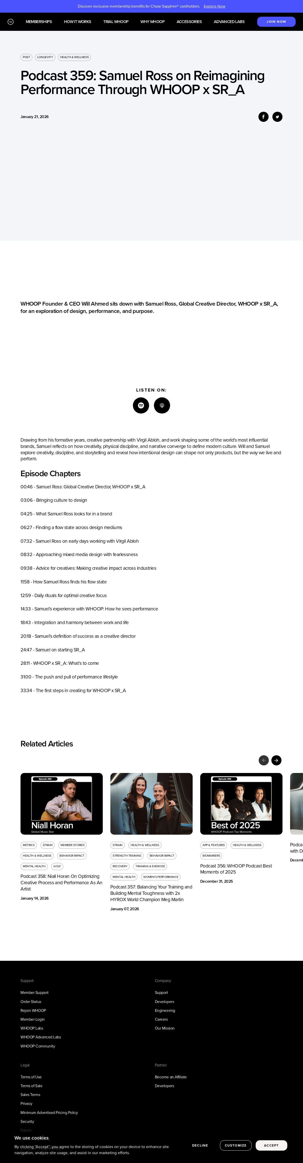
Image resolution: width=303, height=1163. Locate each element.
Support (161, 992)
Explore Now (214, 6)
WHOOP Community (38, 1046)
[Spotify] (141, 405)
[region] (151, 1146)
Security (27, 1121)
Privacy (26, 1103)
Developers (164, 1002)
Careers (161, 1019)
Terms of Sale (31, 1086)
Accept (271, 1145)
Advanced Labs (229, 22)
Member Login (33, 1019)
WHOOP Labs (32, 1028)
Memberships (39, 22)
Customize (236, 1145)
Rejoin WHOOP (33, 1010)
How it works (77, 22)
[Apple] (162, 405)
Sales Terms (30, 1095)
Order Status (31, 1002)
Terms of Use (31, 1077)
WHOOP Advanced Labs (41, 1037)
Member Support (34, 992)
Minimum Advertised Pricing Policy (49, 1112)
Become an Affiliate (171, 1077)
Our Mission (165, 1028)
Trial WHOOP (115, 22)
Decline (200, 1145)
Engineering (165, 1010)
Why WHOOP (152, 22)
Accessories (189, 22)
